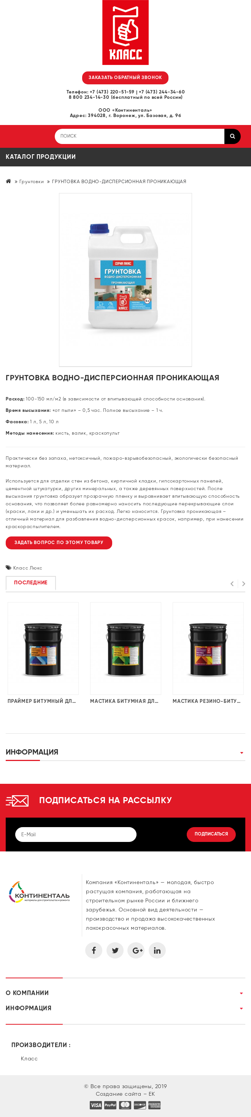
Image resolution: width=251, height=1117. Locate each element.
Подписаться (211, 834)
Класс (29, 1059)
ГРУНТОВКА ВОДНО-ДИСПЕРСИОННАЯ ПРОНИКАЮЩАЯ (119, 182)
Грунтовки (31, 182)
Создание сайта (118, 1094)
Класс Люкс (28, 568)
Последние (31, 582)
